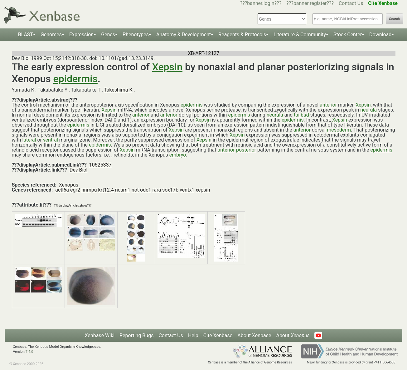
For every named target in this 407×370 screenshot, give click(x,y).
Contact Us (351, 3)
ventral (50, 140)
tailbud (301, 115)
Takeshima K (118, 90)
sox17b (170, 190)
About (292, 335)
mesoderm (339, 130)
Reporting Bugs (136, 335)
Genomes (51, 35)
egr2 (75, 190)
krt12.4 (106, 190)
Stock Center (347, 35)
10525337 (100, 165)
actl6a (62, 190)
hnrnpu (89, 190)
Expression (81, 35)
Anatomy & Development (183, 35)
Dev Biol (78, 170)
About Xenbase (254, 335)
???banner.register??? (310, 3)
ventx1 (187, 190)
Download (380, 35)
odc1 (145, 190)
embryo (177, 155)
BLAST (25, 35)
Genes (108, 35)
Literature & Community (300, 35)
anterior (328, 105)
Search (394, 19)
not (135, 190)
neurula (368, 110)
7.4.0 (29, 352)
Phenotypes (136, 35)
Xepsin (167, 67)
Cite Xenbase (218, 335)
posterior (246, 150)
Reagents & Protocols (242, 35)
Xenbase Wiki (100, 335)
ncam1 (122, 190)
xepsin (203, 190)
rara (156, 190)
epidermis (75, 79)
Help (193, 335)
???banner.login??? (261, 3)
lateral (29, 140)
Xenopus (68, 185)
